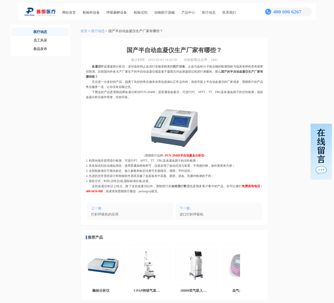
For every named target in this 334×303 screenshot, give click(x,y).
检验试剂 (140, 12)
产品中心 (188, 12)
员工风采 (40, 40)
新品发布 (40, 49)
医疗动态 (209, 12)
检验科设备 (91, 12)
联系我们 (229, 12)
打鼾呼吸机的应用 (104, 214)
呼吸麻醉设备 (117, 12)
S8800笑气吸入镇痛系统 (199, 290)
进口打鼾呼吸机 (191, 214)
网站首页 (69, 12)
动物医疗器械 (164, 12)
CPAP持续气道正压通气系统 (156, 290)
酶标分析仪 (101, 290)
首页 (84, 31)
